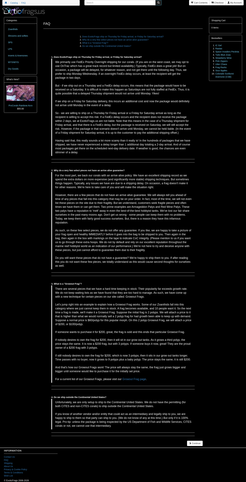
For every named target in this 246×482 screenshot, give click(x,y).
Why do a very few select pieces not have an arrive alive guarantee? (115, 39)
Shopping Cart (218, 20)
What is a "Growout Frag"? (95, 43)
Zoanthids (13, 29)
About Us (8, 466)
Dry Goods (13, 69)
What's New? (12, 79)
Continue (195, 443)
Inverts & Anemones (18, 55)
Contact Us (9, 457)
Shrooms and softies (18, 36)
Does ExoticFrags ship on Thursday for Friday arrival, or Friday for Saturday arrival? (123, 36)
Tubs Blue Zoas (223, 55)
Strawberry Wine (223, 58)
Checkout (217, 2)
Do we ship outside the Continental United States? (106, 46)
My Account (234, 2)
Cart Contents (199, 2)
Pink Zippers (221, 61)
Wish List (8, 475)
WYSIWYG (13, 62)
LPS (10, 49)
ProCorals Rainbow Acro (20, 105)
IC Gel (218, 45)
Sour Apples (221, 70)
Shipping (8, 463)
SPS (10, 42)
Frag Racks (221, 67)
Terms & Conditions (13, 472)
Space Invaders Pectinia (227, 51)
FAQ (6, 460)
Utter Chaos (221, 64)
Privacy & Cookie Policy (15, 469)
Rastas (218, 48)
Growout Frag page (134, 379)
